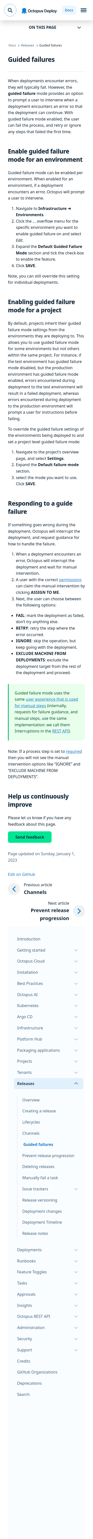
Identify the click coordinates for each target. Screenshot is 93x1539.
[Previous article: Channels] (46, 889)
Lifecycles (31, 1122)
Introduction (28, 939)
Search (23, 1394)
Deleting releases (38, 1166)
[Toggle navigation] (84, 10)
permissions (70, 579)
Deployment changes (42, 1211)
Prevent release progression (48, 1155)
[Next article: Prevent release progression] (46, 911)
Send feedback (29, 837)
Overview (31, 1100)
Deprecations (29, 1383)
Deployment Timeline (42, 1222)
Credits (23, 1361)
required (74, 751)
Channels (31, 1133)
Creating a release (39, 1111)
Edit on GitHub (21, 874)
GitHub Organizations (37, 1372)
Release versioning (39, 1200)
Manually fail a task (40, 1177)
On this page (42, 27)
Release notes (35, 1233)
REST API (60, 731)
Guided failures (38, 1144)
